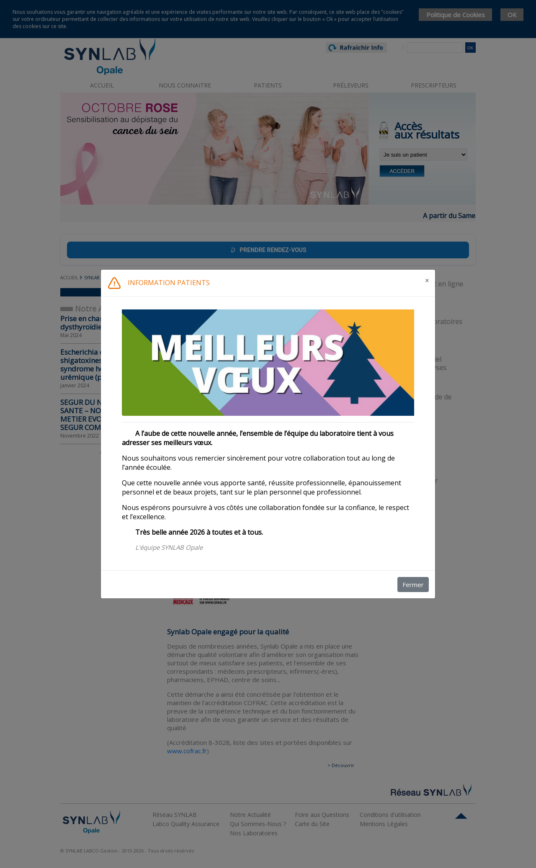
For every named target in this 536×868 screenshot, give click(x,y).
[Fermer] (427, 280)
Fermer (413, 584)
